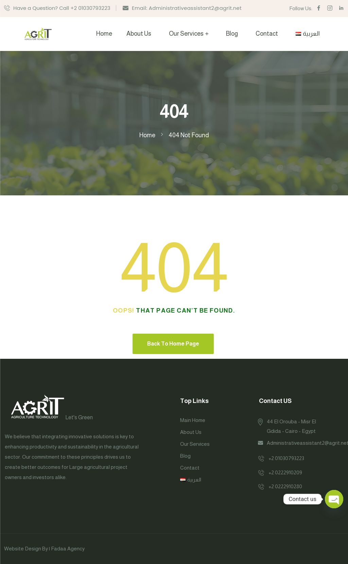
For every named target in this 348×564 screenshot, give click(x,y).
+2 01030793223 (286, 458)
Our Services (186, 33)
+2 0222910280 (285, 486)
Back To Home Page (173, 344)
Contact (267, 33)
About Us (138, 33)
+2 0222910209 (285, 472)
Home (104, 33)
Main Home (192, 420)
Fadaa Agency (68, 548)
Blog (232, 33)
